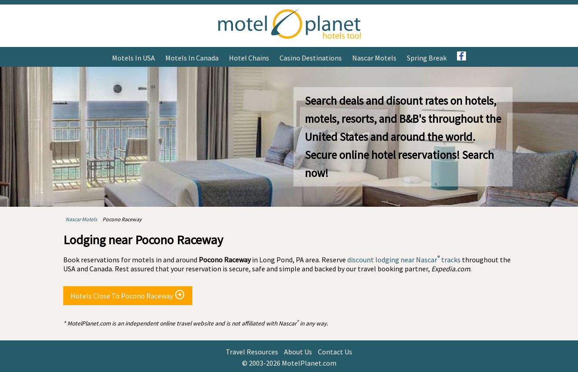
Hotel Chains (249, 57)
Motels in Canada (192, 57)
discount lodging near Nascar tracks (404, 259)
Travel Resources (252, 351)
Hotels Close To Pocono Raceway (127, 294)
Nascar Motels (374, 57)
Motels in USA (133, 57)
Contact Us (335, 351)
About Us (298, 351)
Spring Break (427, 57)
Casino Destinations (311, 57)
